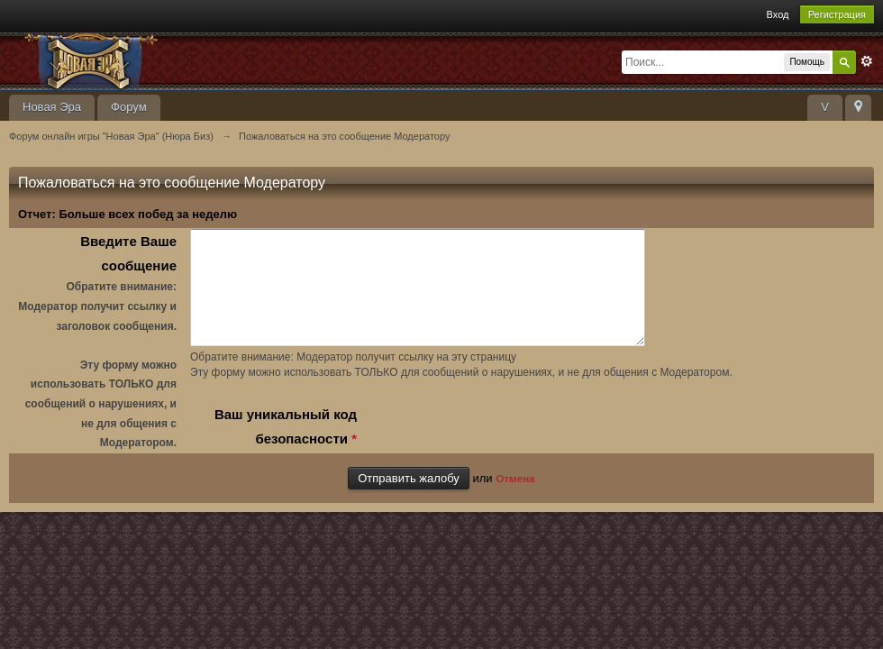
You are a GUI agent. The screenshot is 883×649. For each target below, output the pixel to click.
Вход (778, 14)
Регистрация (837, 14)
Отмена (515, 498)
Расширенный (867, 61)
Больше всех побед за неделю (148, 214)
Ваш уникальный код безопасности (285, 448)
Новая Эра (52, 107)
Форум (129, 107)
